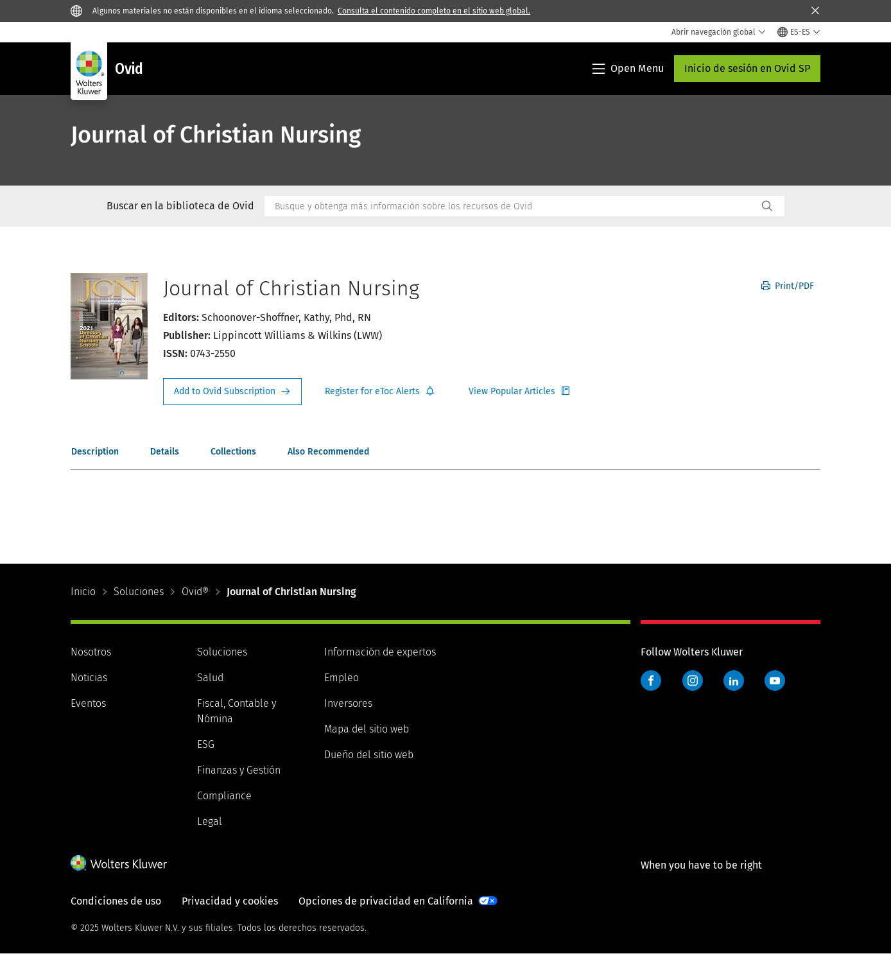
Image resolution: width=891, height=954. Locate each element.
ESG (205, 744)
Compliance (224, 796)
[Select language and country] (798, 32)
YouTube (775, 680)
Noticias (89, 678)
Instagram (692, 680)
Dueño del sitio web (368, 755)
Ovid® (195, 591)
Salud (210, 678)
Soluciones (139, 591)
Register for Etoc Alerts (380, 391)
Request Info (232, 391)
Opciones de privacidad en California (385, 901)
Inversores (348, 703)
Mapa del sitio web (366, 729)
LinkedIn (733, 680)
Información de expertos (380, 652)
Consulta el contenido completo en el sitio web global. (434, 10)
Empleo (341, 678)
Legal (209, 821)
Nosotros (91, 652)
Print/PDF (787, 286)
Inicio (83, 591)
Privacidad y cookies (230, 901)
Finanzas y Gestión (239, 770)
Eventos (88, 703)
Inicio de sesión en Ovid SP (747, 68)
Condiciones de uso (116, 901)
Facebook (651, 680)
